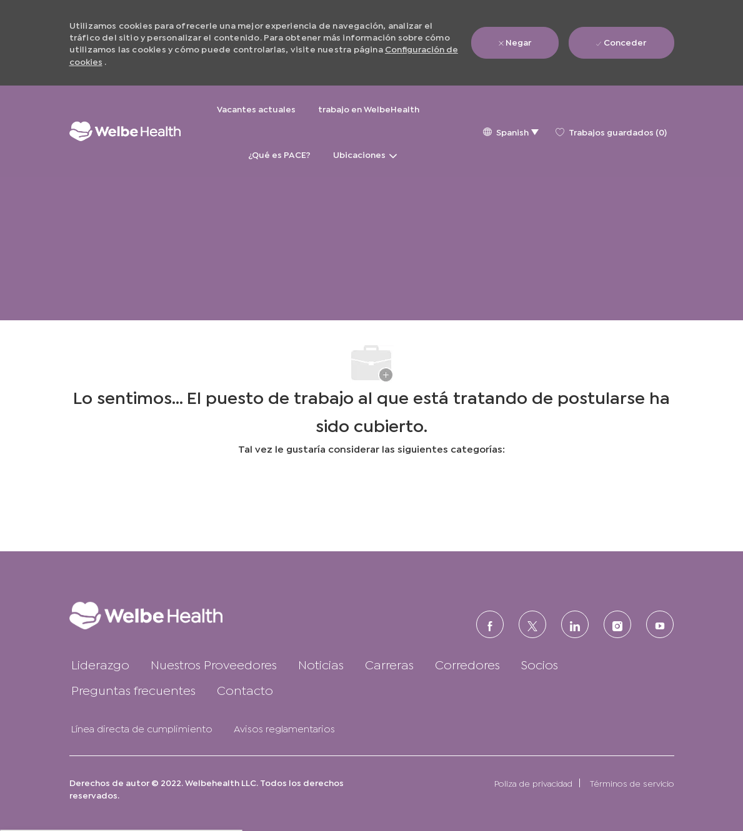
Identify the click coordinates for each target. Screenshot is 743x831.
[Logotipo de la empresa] (125, 131)
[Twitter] (532, 624)
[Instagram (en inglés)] (617, 624)
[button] (511, 131)
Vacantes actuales (256, 108)
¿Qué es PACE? (279, 154)
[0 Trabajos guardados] (611, 131)
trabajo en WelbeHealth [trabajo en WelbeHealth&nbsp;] (369, 108)
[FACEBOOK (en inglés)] (490, 624)
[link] (165, 615)
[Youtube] (660, 624)
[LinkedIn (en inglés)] (575, 624)
